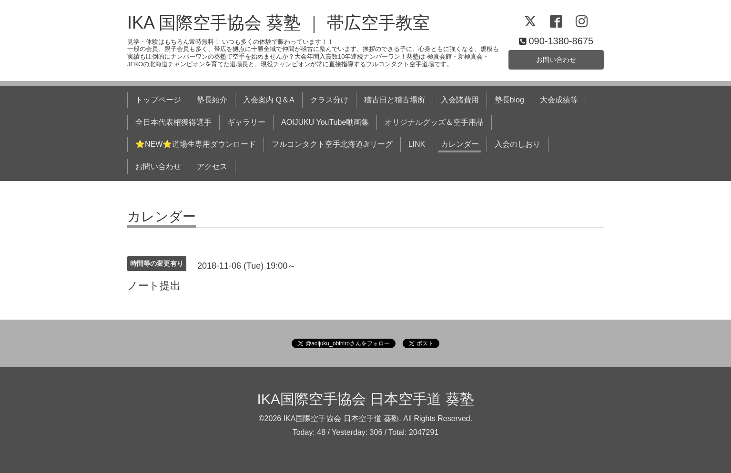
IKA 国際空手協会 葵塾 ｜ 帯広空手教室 (278, 22)
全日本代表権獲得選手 (173, 122)
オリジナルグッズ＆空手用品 (434, 122)
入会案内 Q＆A (268, 100)
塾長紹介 (212, 100)
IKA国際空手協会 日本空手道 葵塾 (365, 399)
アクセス (212, 166)
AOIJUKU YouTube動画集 (325, 122)
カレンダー (460, 144)
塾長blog (509, 100)
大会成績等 (559, 100)
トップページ (158, 100)
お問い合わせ (556, 58)
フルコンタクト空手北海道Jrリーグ (332, 144)
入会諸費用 (460, 100)
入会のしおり (517, 144)
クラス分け (329, 100)
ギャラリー (246, 122)
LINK (417, 144)
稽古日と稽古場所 (394, 100)
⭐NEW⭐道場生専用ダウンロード (195, 144)
